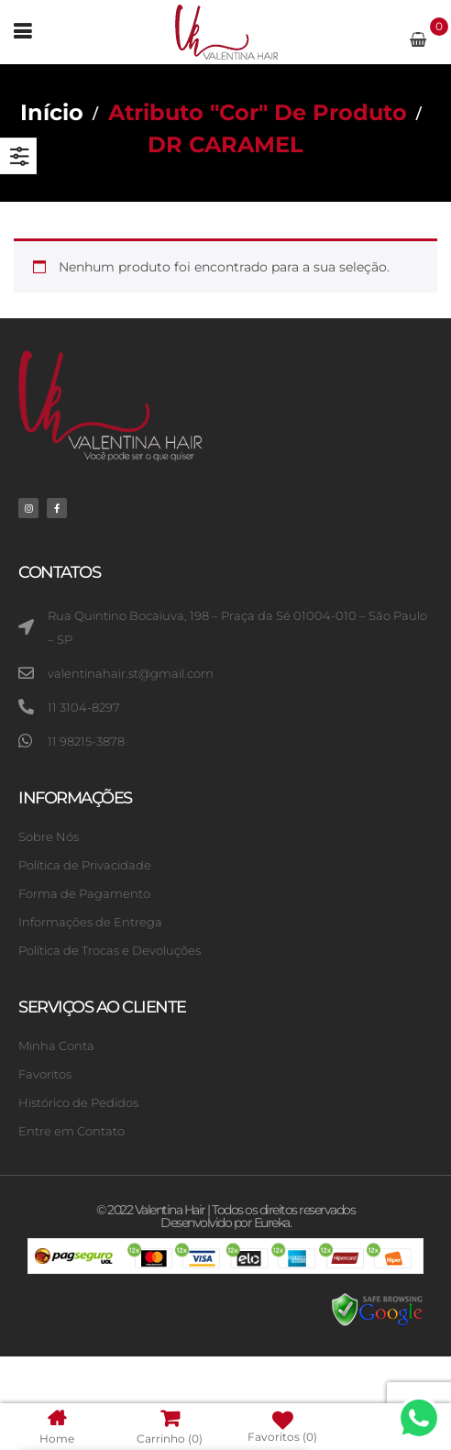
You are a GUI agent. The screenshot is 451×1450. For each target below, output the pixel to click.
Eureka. (273, 1222)
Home (56, 1426)
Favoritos (282, 1427)
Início (51, 112)
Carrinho (170, 1426)
